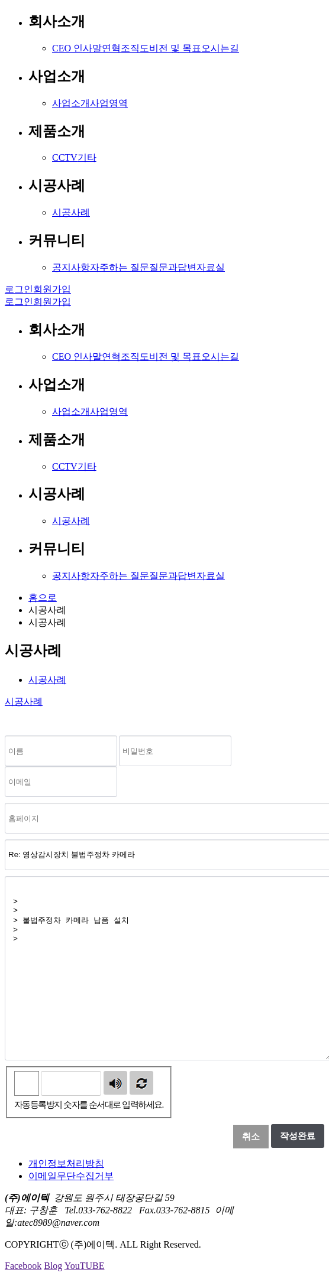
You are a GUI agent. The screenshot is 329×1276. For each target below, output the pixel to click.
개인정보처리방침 (66, 1163)
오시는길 (220, 48)
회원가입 (52, 289)
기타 (87, 157)
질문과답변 (172, 267)
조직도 (135, 48)
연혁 (111, 48)
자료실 (210, 267)
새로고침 (141, 1083)
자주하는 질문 (119, 267)
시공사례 (71, 212)
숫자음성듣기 (115, 1083)
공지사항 (71, 267)
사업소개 (71, 103)
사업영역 (109, 103)
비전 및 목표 (175, 48)
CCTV (65, 157)
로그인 (19, 289)
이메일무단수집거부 (71, 1176)
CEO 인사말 (77, 48)
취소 (251, 1136)
